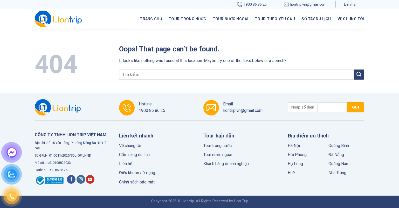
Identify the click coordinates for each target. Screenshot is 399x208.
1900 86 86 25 (252, 4)
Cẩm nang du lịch (134, 154)
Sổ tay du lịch (316, 19)
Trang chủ (151, 19)
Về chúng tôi (351, 19)
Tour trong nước (187, 19)
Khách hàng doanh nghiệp (226, 163)
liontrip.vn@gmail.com (305, 4)
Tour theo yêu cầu (275, 19)
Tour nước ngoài (230, 19)
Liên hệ (349, 4)
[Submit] (359, 75)
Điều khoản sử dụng (137, 172)
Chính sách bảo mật (137, 182)
